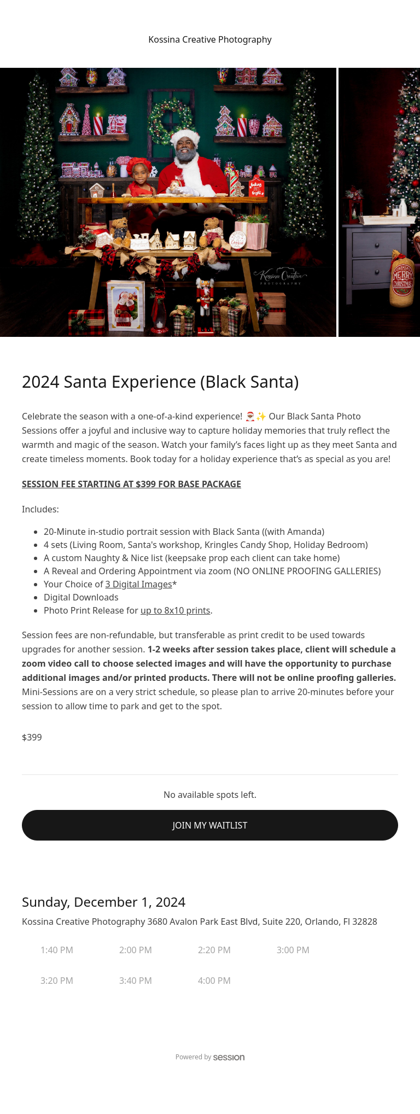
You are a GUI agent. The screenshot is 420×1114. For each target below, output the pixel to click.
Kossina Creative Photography (209, 39)
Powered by (210, 1056)
